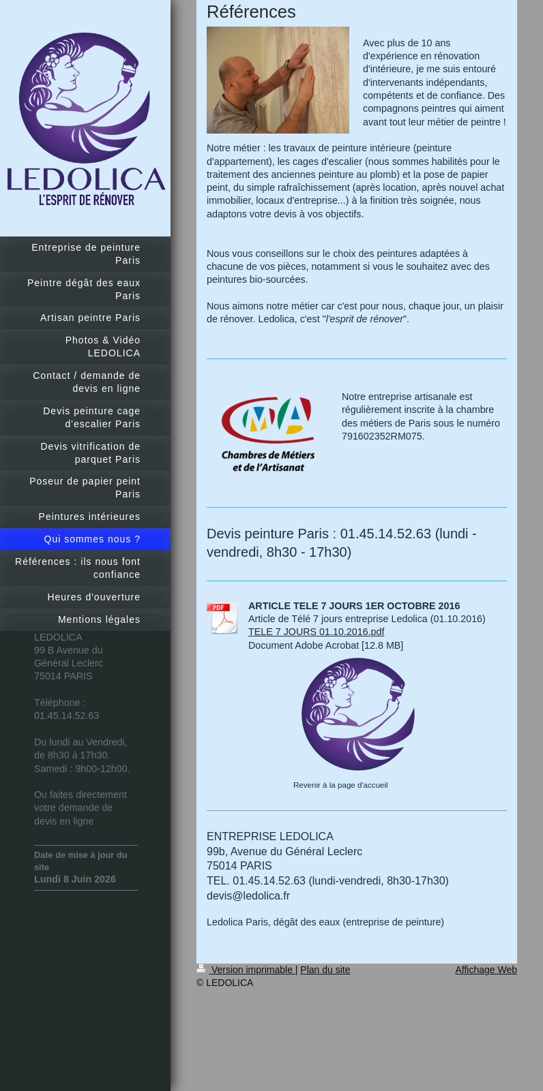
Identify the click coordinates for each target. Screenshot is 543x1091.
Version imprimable (245, 969)
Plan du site (325, 969)
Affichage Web (486, 969)
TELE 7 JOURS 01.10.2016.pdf (316, 631)
